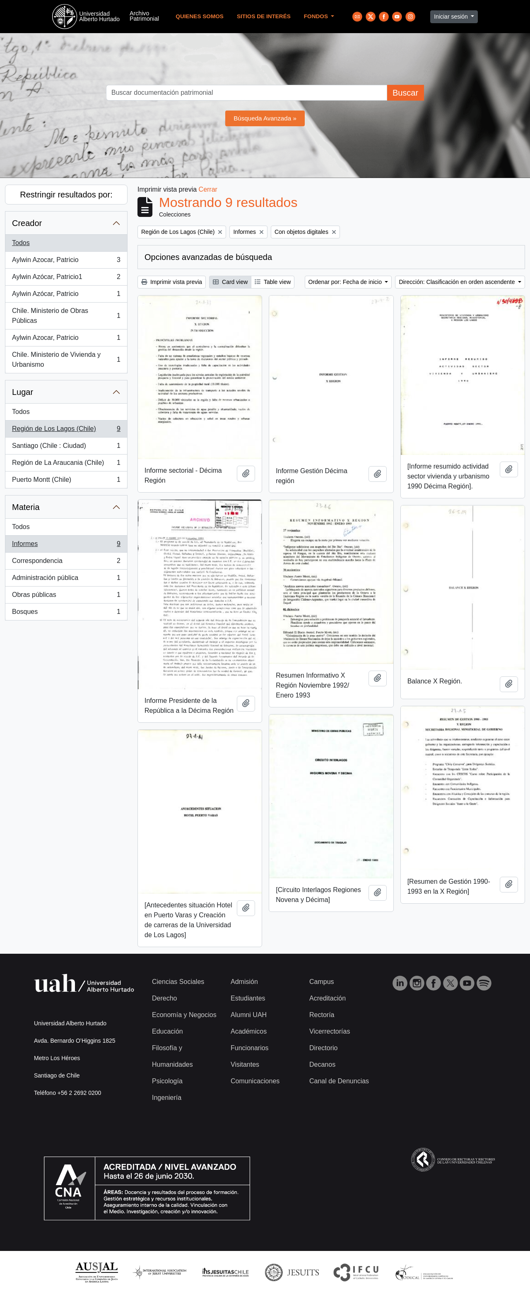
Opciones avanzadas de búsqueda (208, 257)
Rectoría (321, 1014)
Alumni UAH (249, 1014)
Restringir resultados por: (66, 194)
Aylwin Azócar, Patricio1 (66, 278)
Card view (230, 282)
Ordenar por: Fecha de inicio (345, 282)
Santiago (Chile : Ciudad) (66, 447)
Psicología (167, 1081)
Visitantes (245, 1064)
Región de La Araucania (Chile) (66, 464)
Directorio (323, 1047)
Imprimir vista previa (171, 282)
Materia (26, 507)
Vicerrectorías (329, 1031)
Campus (321, 981)
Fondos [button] (317, 16)
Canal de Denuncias (339, 1081)
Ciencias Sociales (178, 981)
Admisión (244, 981)
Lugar (22, 392)
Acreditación (327, 998)
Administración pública (66, 579)
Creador (27, 223)
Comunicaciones (255, 1081)
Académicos (249, 1031)
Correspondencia (66, 562)
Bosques (66, 613)
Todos (21, 242)
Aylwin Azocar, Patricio (66, 261)
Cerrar (208, 189)
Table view (273, 282)
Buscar (405, 92)
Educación (167, 1031)
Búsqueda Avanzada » (265, 118)
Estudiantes (248, 998)
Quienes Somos (200, 16)
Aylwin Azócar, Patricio (66, 295)
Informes (66, 545)
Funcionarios (250, 1047)
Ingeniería (166, 1097)
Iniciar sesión (452, 16)
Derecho (164, 998)
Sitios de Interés (264, 16)
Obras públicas (66, 596)
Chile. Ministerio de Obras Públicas (66, 315)
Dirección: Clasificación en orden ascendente (457, 282)
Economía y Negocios (184, 1014)
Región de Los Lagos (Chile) (66, 430)
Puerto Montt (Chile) (66, 481)
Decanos (322, 1064)
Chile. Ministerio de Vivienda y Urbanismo (66, 359)
